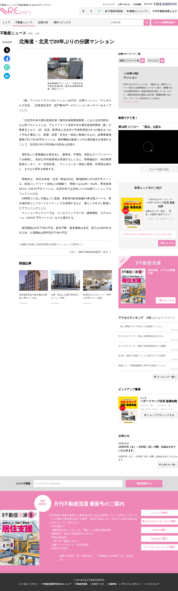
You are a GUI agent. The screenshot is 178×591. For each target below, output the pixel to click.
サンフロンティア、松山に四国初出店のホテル (148, 338)
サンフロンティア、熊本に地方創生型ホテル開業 (148, 348)
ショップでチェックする (159, 415)
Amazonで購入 (159, 538)
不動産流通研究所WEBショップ (56, 584)
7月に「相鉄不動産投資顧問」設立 (90, 252)
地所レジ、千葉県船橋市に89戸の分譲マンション (148, 367)
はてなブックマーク (164, 318)
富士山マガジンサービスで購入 (159, 521)
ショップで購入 (159, 512)
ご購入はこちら (166, 243)
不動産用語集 (114, 11)
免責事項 (112, 584)
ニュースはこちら (159, 169)
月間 (148, 318)
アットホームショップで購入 (160, 547)
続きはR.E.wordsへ (131, 102)
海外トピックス (62, 22)
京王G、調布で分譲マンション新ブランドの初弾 (148, 357)
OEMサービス (97, 584)
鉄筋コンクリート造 (129, 60)
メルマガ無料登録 (165, 22)
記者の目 (43, 22)
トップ (6, 22)
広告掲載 (137, 4)
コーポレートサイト (28, 584)
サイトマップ (109, 4)
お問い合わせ (124, 4)
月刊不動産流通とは (164, 11)
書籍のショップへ (137, 11)
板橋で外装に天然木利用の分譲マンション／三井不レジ (51, 244)
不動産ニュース (24, 22)
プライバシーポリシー (130, 584)
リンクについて (151, 584)
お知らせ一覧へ (168, 464)
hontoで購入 (159, 530)
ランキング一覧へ (165, 377)
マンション (153, 60)
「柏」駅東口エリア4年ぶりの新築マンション (148, 328)
